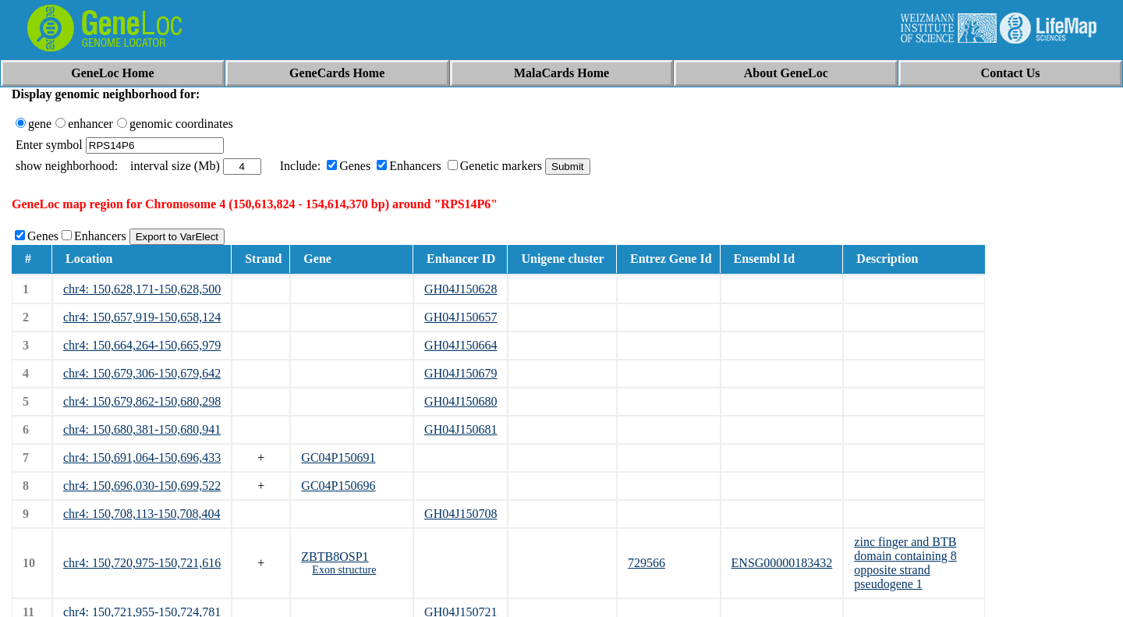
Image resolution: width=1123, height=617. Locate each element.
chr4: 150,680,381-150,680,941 (142, 429)
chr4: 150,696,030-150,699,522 (142, 485)
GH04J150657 (460, 317)
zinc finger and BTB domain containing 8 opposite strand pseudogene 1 (905, 562)
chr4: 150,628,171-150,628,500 (142, 289)
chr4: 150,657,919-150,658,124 (142, 317)
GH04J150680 (460, 401)
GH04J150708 (460, 513)
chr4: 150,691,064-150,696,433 (142, 457)
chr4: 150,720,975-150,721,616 (142, 562)
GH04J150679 (460, 373)
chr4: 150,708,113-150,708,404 (142, 513)
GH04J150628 (460, 289)
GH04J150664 (460, 345)
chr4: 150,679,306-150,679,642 (142, 373)
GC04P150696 (338, 485)
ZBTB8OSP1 (334, 556)
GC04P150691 (338, 457)
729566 (646, 562)
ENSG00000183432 (782, 562)
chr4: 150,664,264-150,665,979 (142, 345)
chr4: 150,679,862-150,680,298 (142, 401)
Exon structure (344, 570)
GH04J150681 (460, 429)
